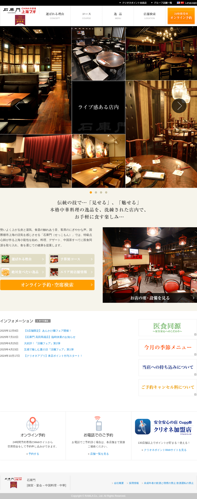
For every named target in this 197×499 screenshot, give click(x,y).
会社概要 (119, 483)
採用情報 (134, 483)
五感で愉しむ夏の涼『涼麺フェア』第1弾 (48, 349)
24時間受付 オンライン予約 (181, 16)
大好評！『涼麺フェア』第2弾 (42, 343)
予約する (33, 453)
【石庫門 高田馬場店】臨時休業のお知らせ (49, 337)
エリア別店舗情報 (149, 16)
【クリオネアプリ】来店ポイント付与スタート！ (53, 355)
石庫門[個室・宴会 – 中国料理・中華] (46, 482)
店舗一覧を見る (99, 453)
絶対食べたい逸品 (118, 16)
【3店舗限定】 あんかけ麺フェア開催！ (48, 330)
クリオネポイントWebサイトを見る (165, 449)
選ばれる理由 (55, 16)
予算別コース (86, 16)
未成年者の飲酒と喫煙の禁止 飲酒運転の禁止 (169, 483)
